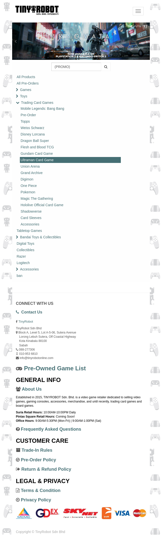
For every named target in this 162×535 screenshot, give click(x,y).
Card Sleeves (31, 218)
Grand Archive (32, 173)
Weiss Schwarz (32, 128)
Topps (25, 121)
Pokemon (28, 192)
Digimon (27, 179)
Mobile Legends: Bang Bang (42, 109)
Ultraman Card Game (37, 160)
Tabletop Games (29, 231)
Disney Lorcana (33, 134)
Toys (23, 96)
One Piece (29, 186)
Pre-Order (28, 115)
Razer (21, 256)
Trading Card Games (37, 103)
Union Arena (30, 166)
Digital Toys (25, 243)
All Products (26, 77)
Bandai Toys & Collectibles (40, 237)
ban (19, 276)
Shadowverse (31, 211)
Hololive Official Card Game (42, 205)
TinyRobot (25, 321)
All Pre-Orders (28, 83)
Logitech (23, 263)
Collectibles (25, 250)
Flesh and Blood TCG (37, 147)
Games (25, 90)
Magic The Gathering (37, 199)
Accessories (30, 224)
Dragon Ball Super (35, 141)
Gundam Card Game (37, 154)
